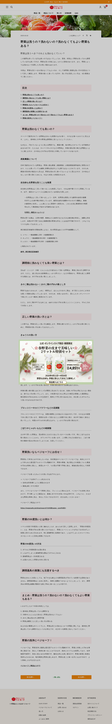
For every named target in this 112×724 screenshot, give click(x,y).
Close (90, 343)
